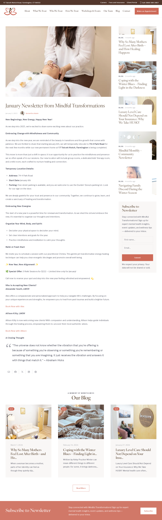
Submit (137, 257)
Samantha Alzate (32, 113)
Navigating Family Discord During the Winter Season (130, 189)
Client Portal (132, 2)
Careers (103, 2)
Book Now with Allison (16, 330)
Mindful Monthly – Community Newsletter (130, 154)
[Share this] (15, 372)
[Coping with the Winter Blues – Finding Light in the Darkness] (81, 441)
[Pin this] (35, 372)
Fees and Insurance (117, 2)
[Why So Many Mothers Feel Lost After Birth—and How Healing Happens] (28, 441)
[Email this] (9, 372)
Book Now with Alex (15, 306)
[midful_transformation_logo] (10, 11)
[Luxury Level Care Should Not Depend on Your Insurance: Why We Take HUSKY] (133, 441)
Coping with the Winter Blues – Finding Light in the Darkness (133, 84)
